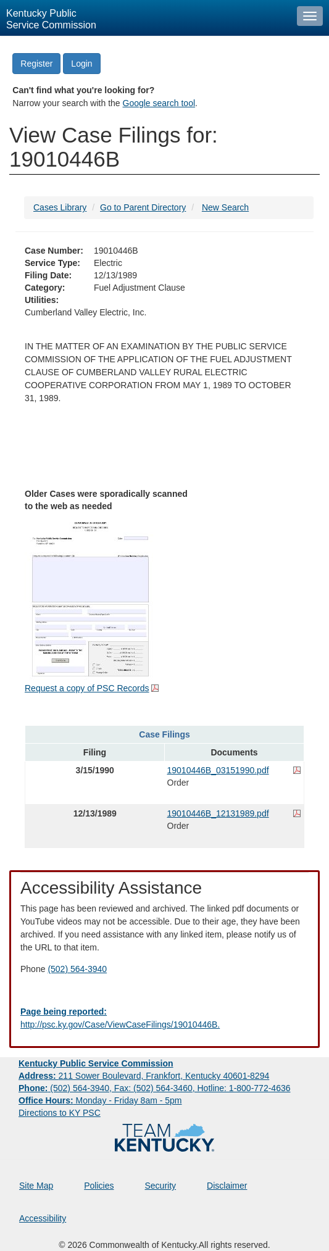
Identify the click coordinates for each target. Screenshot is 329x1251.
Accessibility (42, 1218)
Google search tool (159, 103)
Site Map (36, 1186)
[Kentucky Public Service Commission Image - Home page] (145, 18)
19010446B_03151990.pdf (218, 770)
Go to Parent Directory (143, 207)
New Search (225, 207)
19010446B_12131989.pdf (218, 813)
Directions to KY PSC (60, 1113)
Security (161, 1186)
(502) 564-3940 (77, 969)
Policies (99, 1186)
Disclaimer (227, 1186)
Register (36, 64)
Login (81, 64)
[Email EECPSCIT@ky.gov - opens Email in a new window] (164, 1018)
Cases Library (59, 207)
